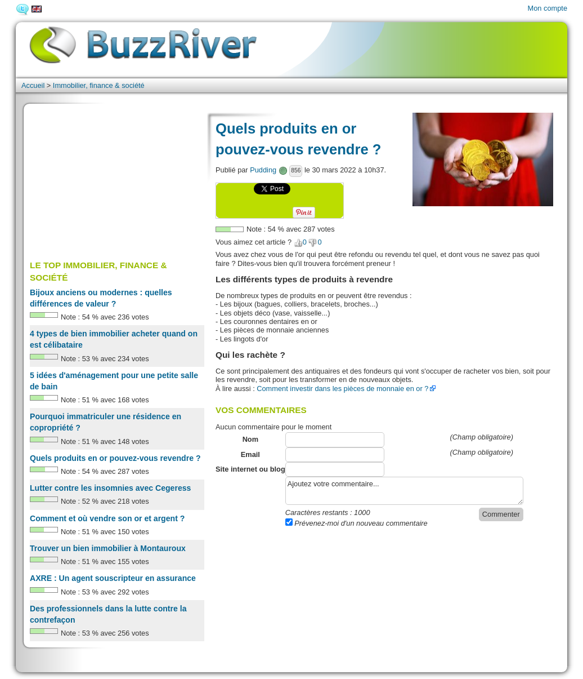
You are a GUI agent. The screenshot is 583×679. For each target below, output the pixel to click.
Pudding (263, 170)
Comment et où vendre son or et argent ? (107, 518)
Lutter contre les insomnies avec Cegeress (110, 487)
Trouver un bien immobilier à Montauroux (108, 548)
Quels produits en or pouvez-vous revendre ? (115, 458)
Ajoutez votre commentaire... (404, 491)
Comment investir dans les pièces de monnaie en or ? (342, 388)
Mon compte (547, 8)
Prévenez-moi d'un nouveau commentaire (356, 523)
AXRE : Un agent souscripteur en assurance (113, 578)
